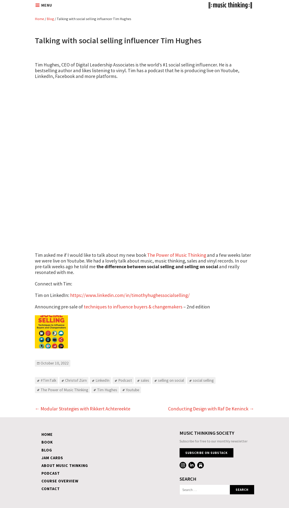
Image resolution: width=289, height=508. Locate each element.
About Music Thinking (64, 465)
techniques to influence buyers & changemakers (132, 307)
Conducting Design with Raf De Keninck (211, 409)
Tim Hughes (107, 389)
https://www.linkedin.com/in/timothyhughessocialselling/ (130, 295)
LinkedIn (102, 380)
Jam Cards (52, 457)
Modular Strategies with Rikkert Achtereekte (82, 409)
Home (39, 19)
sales (145, 380)
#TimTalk (48, 380)
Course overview (60, 480)
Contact (50, 488)
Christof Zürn (76, 380)
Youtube (132, 389)
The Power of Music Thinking (176, 255)
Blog (50, 19)
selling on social (171, 380)
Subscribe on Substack (206, 453)
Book (47, 442)
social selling (203, 380)
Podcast (125, 380)
